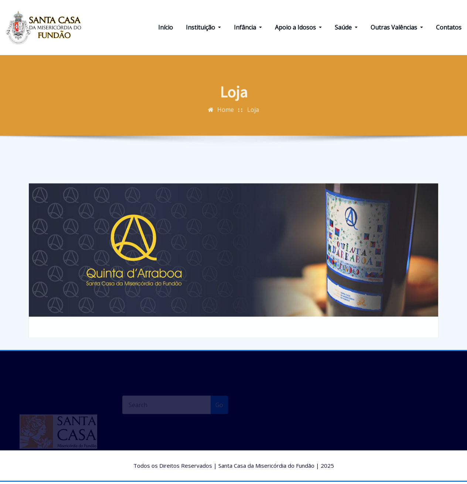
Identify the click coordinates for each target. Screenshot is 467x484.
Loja (253, 116)
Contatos (448, 28)
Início (165, 28)
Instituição (203, 28)
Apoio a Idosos (298, 28)
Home (225, 116)
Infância (248, 28)
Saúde (346, 28)
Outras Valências (397, 28)
